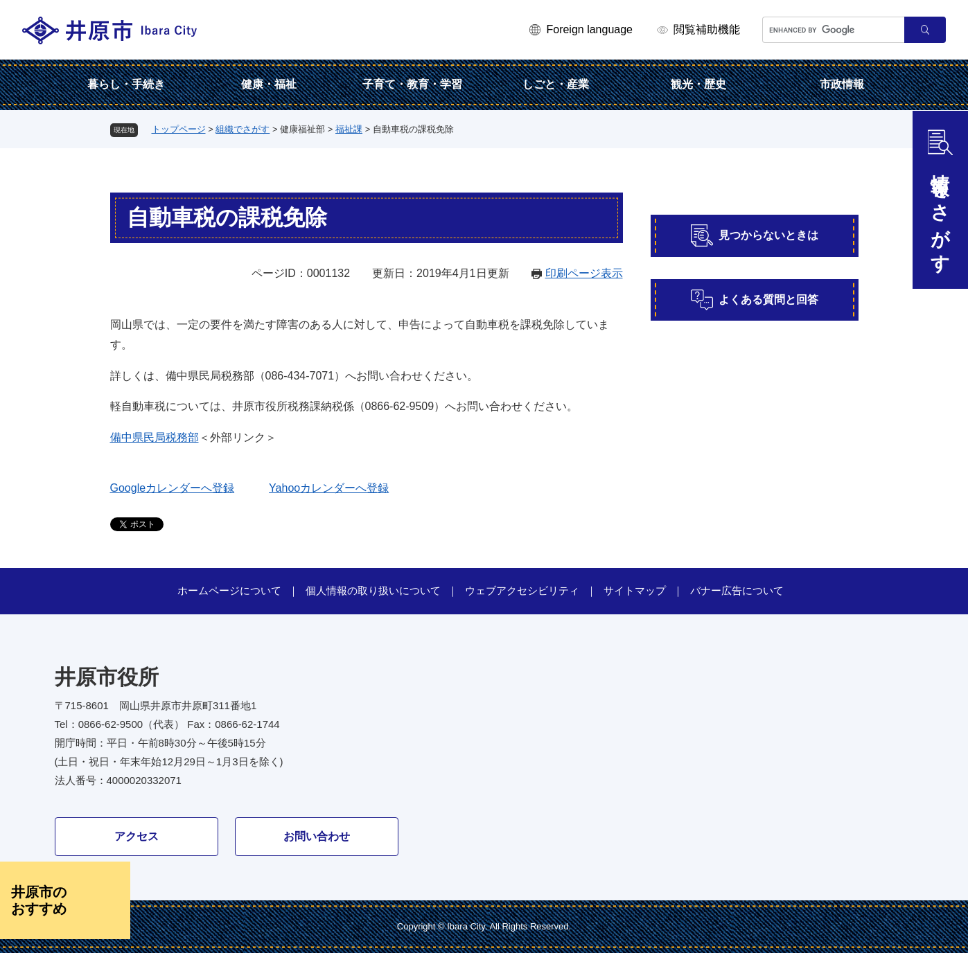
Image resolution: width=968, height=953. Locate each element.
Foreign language (589, 29)
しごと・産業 (555, 84)
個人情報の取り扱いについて (373, 590)
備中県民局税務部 (154, 437)
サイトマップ (635, 590)
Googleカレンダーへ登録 (172, 488)
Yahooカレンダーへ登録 (329, 488)
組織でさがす (242, 129)
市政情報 (842, 84)
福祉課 (348, 129)
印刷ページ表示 (584, 273)
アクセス (136, 836)
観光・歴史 (698, 84)
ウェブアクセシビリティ (522, 590)
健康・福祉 (269, 84)
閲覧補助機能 (707, 29)
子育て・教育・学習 (412, 84)
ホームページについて (229, 590)
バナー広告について (737, 590)
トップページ (179, 129)
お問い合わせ (316, 836)
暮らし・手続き (126, 84)
